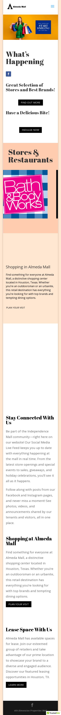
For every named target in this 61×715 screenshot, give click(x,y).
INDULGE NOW (30, 129)
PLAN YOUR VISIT (15, 307)
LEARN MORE (16, 684)
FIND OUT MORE (30, 102)
